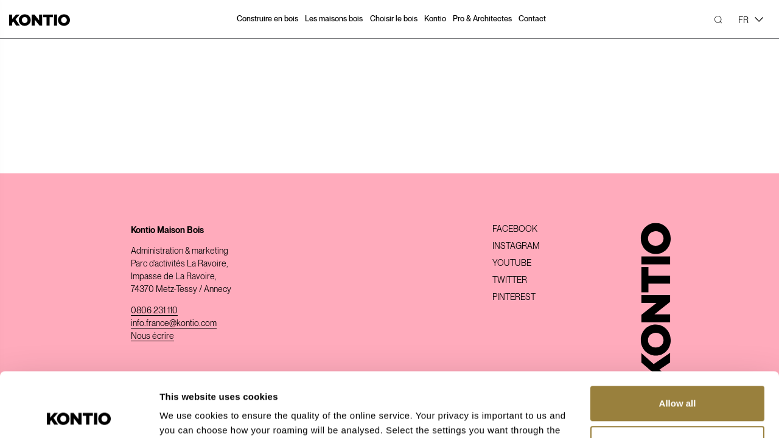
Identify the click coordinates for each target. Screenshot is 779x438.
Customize (678, 379)
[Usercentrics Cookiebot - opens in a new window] (79, 414)
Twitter (509, 280)
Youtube (511, 263)
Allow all (677, 339)
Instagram (516, 246)
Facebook (514, 228)
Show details (187, 414)
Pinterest (514, 297)
